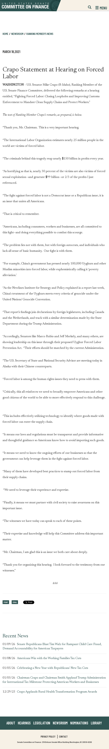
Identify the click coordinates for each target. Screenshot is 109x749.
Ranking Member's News (39, 33)
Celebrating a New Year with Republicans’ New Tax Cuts (52, 668)
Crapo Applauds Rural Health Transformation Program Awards (57, 691)
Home (5, 33)
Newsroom (17, 33)
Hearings (24, 723)
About (10, 723)
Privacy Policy (48, 736)
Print (6, 602)
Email (15, 602)
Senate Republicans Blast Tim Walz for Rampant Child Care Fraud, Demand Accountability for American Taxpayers (52, 646)
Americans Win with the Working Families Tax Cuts (49, 658)
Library (96, 723)
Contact (63, 736)
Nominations (79, 723)
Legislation (41, 723)
